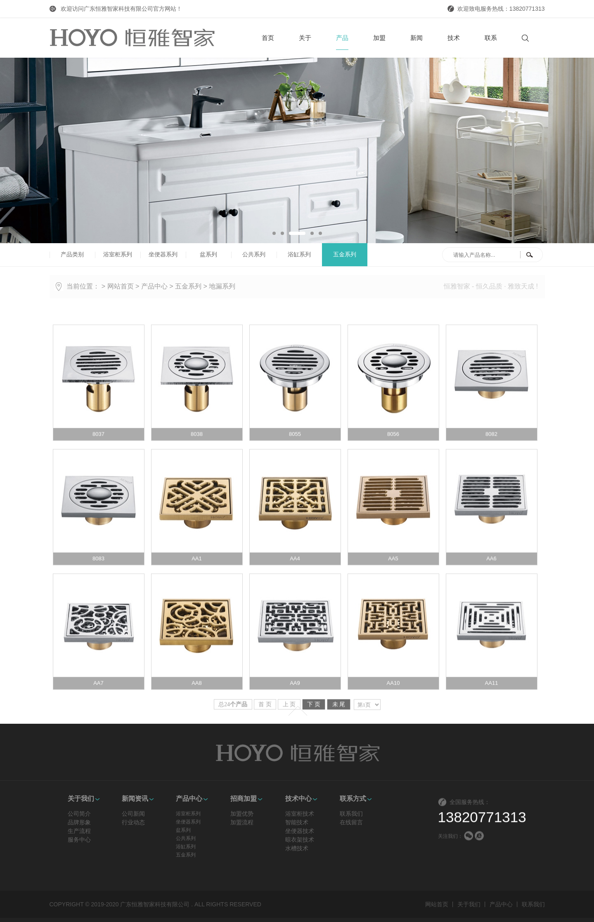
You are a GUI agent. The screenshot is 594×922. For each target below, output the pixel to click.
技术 (453, 37)
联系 (491, 37)
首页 (268, 37)
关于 (305, 37)
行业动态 (133, 917)
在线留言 (351, 917)
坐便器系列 (163, 254)
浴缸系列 (299, 254)
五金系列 (344, 254)
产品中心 (154, 286)
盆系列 (208, 254)
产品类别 (72, 254)
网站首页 (120, 286)
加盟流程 (241, 917)
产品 (342, 42)
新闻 (416, 37)
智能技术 (296, 917)
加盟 (379, 37)
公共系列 (253, 254)
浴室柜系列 (117, 254)
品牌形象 (79, 917)
